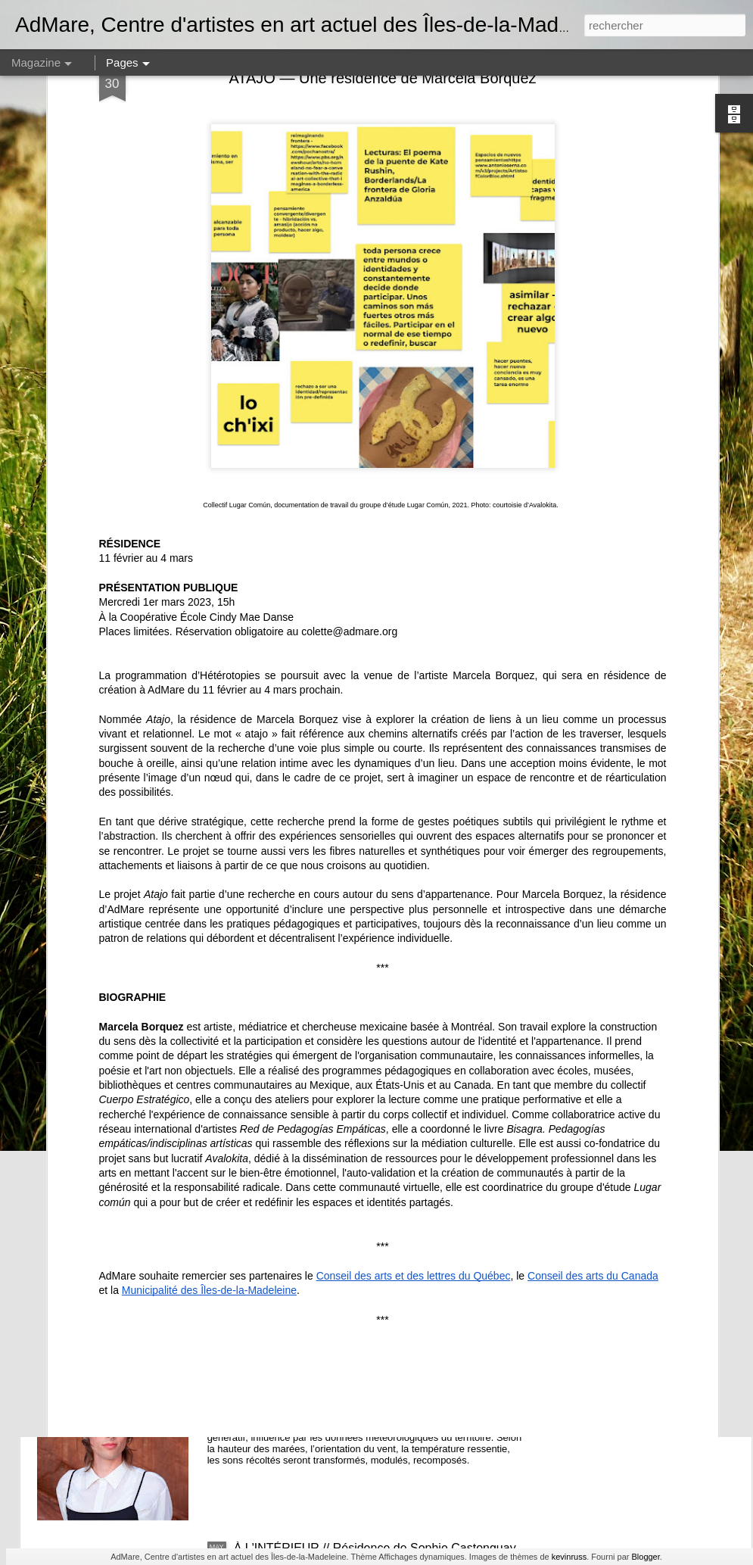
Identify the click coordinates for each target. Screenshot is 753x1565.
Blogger (645, 1556)
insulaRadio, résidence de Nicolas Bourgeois (354, 1376)
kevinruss (569, 1556)
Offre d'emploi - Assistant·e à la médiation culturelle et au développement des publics (378, 1211)
